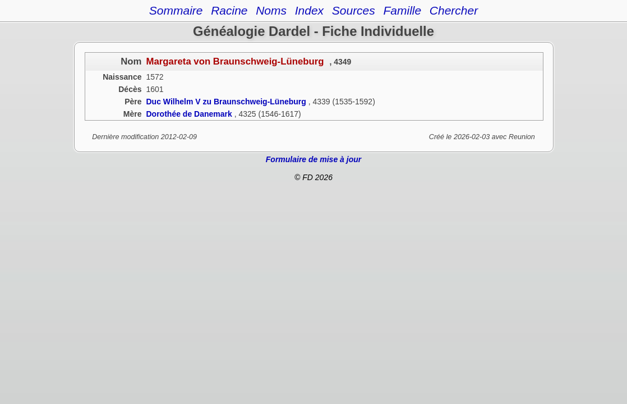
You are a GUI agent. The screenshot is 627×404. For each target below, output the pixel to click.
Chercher (454, 10)
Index (309, 10)
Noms (271, 10)
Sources (353, 10)
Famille (402, 10)
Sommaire (176, 10)
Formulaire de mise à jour (313, 159)
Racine (229, 10)
